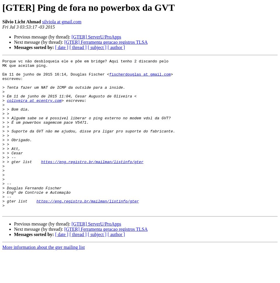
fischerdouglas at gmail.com (140, 77)
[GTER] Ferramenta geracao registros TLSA (106, 42)
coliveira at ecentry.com (34, 109)
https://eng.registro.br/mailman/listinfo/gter (92, 182)
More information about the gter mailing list (43, 277)
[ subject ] (97, 47)
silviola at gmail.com (61, 21)
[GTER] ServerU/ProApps (96, 36)
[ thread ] (78, 47)
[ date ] (61, 47)
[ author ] (116, 47)
